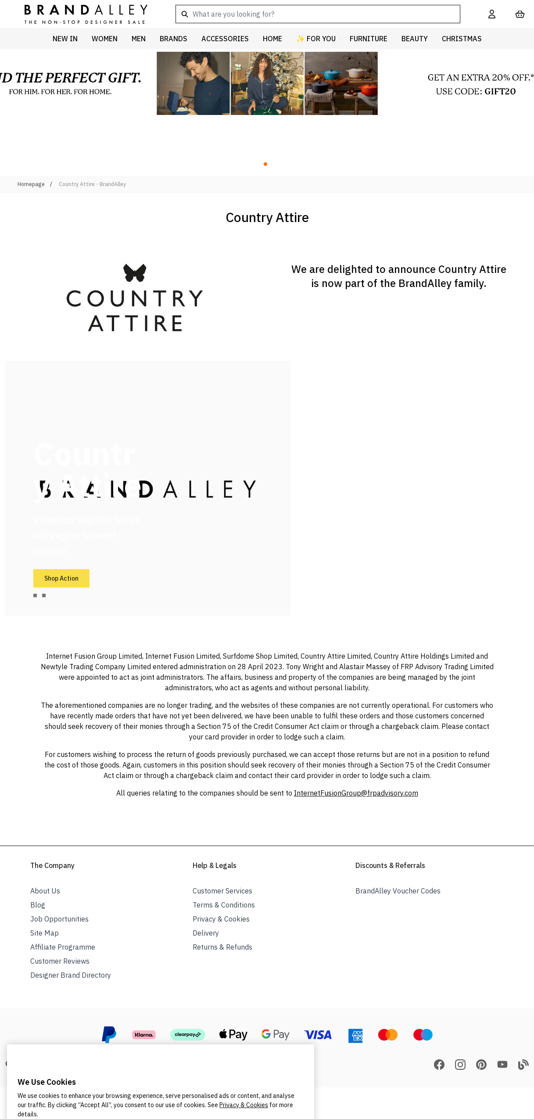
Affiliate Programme (62, 947)
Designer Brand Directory (70, 975)
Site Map (44, 933)
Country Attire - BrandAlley (92, 184)
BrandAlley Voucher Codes (398, 890)
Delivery (206, 933)
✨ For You (316, 38)
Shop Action (61, 578)
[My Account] (492, 14)
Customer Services (222, 890)
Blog (37, 904)
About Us (45, 890)
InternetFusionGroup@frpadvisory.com (356, 793)
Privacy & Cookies (221, 919)
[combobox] (318, 14)
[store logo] (79, 14)
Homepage (31, 184)
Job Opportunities (59, 919)
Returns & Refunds (222, 947)
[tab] (35, 595)
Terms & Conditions (224, 904)
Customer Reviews (60, 961)
